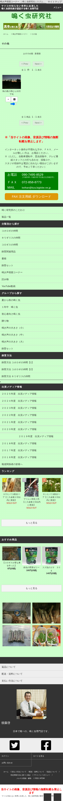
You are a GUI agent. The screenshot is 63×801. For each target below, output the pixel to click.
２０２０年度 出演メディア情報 (31, 430)
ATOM (42, 778)
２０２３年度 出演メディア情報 (31, 408)
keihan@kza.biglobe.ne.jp (36, 187)
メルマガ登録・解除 (23, 778)
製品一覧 (31, 217)
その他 (34, 34)
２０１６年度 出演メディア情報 (31, 458)
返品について (52, 772)
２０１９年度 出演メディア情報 (31, 437)
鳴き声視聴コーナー (20, 34)
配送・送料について (36, 772)
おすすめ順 (28, 53)
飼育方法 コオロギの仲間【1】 (31, 363)
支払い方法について (18, 772)
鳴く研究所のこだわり (31, 210)
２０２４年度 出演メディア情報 (31, 401)
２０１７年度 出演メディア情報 (31, 451)
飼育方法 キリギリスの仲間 (31, 377)
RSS (37, 778)
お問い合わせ (7, 763)
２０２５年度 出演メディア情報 (31, 394)
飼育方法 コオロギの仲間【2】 (31, 370)
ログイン (5, 756)
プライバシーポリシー (41, 775)
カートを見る (38, 756)
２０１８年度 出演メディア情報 (31, 444)
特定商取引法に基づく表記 (21, 775)
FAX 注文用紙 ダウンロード (31, 196)
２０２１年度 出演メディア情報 (31, 422)
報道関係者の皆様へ (31, 464)
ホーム (5, 34)
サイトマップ (55, 1)
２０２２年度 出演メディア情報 (31, 415)
